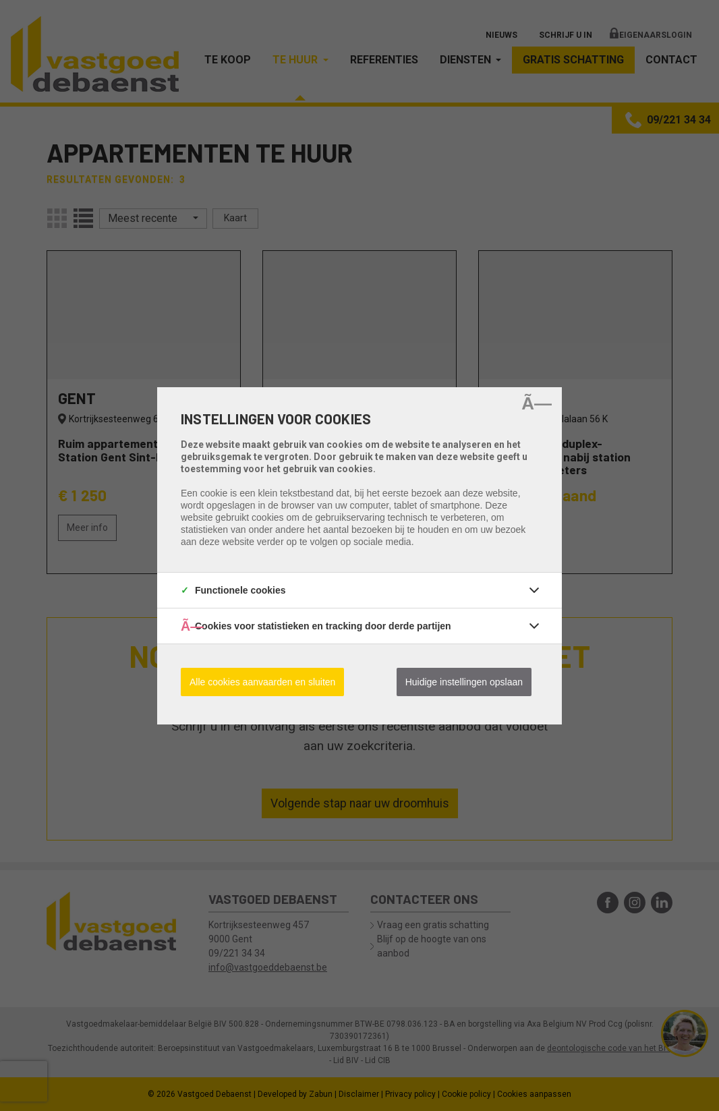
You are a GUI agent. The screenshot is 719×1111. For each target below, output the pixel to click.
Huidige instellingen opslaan (464, 682)
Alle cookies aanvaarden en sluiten (262, 682)
